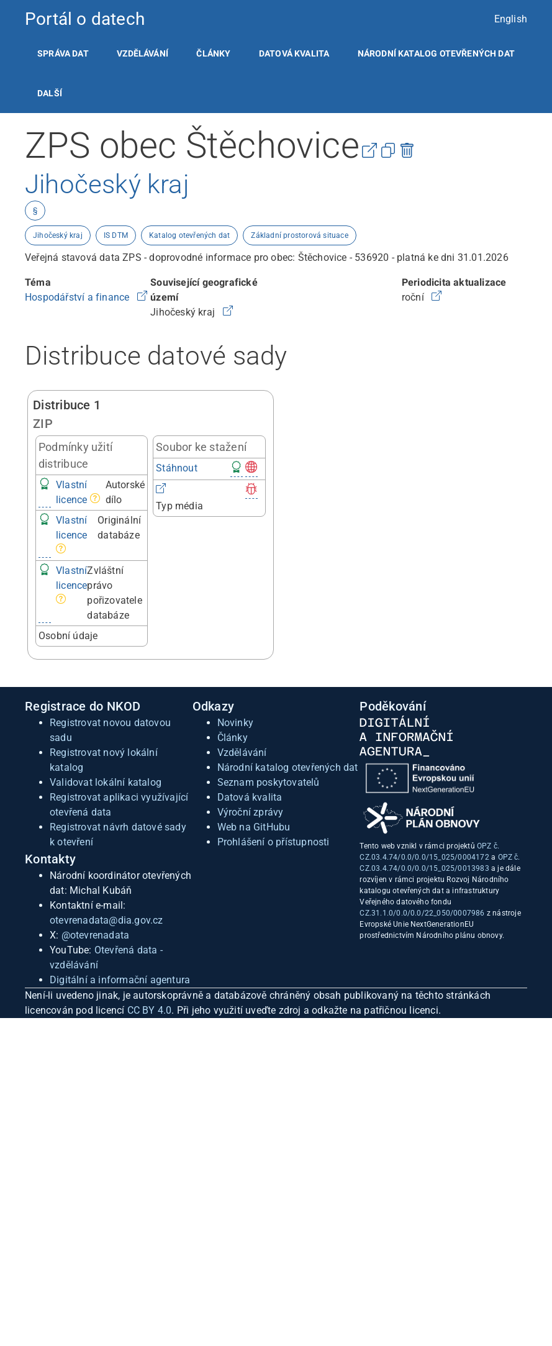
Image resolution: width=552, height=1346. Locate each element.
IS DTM (116, 235)
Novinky (235, 723)
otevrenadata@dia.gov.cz (106, 920)
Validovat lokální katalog (105, 782)
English (510, 19)
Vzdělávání (142, 53)
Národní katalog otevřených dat (287, 767)
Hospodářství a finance (78, 297)
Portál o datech (85, 19)
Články (213, 53)
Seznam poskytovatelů (268, 782)
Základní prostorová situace (299, 235)
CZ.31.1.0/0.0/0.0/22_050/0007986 (422, 913)
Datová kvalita (294, 53)
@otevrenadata (95, 935)
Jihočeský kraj (58, 235)
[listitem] (63, 53)
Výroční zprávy (250, 812)
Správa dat (63, 53)
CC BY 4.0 (149, 1010)
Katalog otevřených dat (189, 235)
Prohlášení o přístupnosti (273, 842)
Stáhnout (176, 468)
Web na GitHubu (254, 827)
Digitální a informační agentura (120, 980)
